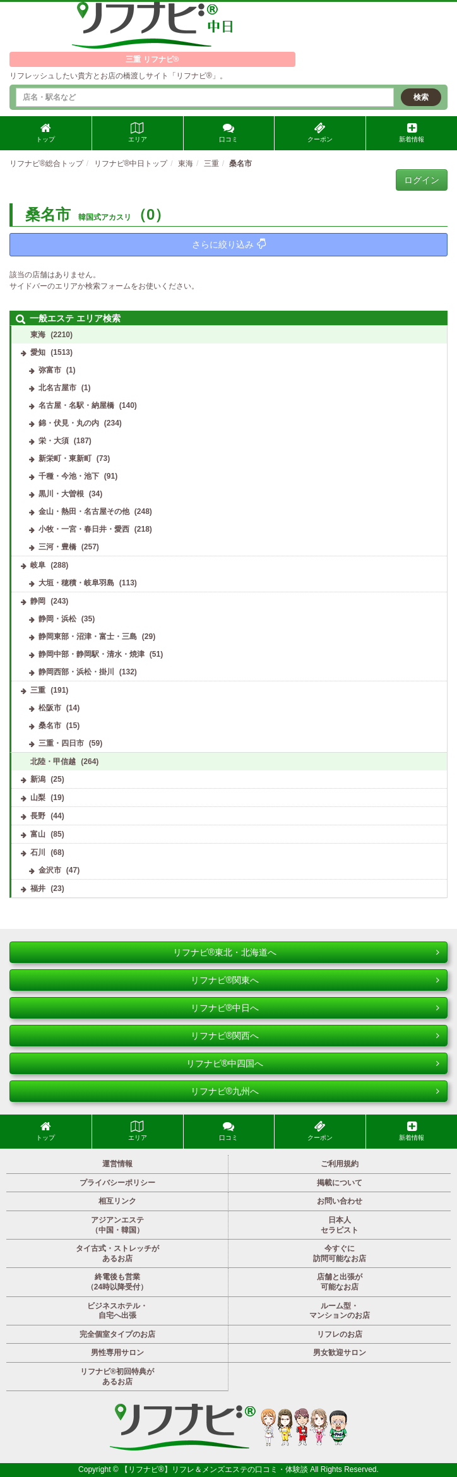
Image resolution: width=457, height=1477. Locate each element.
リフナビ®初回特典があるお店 (117, 1376)
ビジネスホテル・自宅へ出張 (117, 1310)
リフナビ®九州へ (315, 1091)
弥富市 (50, 370)
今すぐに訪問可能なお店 (339, 1253)
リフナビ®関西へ (315, 1036)
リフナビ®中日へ (315, 1008)
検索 (421, 97)
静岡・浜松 (57, 618)
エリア (137, 133)
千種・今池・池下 (69, 476)
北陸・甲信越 (53, 761)
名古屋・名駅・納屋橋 (76, 405)
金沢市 (50, 870)
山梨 (37, 797)
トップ (45, 133)
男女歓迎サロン (339, 1352)
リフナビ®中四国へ (312, 1063)
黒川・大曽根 (61, 493)
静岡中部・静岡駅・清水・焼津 (92, 654)
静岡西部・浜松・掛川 (76, 671)
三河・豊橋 (57, 546)
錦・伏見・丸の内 (69, 423)
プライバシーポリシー (117, 1182)
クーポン (320, 133)
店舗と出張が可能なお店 (339, 1281)
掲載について (339, 1182)
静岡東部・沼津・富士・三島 (88, 636)
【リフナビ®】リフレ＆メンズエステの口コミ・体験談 (215, 1469)
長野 (37, 815)
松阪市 (50, 707)
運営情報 (117, 1163)
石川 (37, 852)
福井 (37, 888)
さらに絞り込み (229, 244)
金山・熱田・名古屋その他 (84, 511)
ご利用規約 (340, 1163)
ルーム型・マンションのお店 (339, 1310)
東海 (37, 334)
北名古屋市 (57, 387)
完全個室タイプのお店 (117, 1334)
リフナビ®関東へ (315, 980)
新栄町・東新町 (65, 458)
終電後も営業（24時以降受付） (117, 1281)
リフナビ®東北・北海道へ (306, 952)
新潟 (37, 779)
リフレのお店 (339, 1334)
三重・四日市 (61, 743)
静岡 (37, 601)
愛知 (37, 352)
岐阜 (37, 565)
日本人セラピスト (340, 1225)
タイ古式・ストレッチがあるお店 (117, 1253)
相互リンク (117, 1201)
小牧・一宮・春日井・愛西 (84, 529)
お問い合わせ (339, 1201)
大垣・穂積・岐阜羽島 (76, 582)
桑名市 (50, 725)
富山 (37, 834)
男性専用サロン (117, 1352)
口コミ (228, 133)
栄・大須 (54, 440)
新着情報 (411, 133)
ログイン (421, 180)
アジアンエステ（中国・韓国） (117, 1225)
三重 (37, 690)
